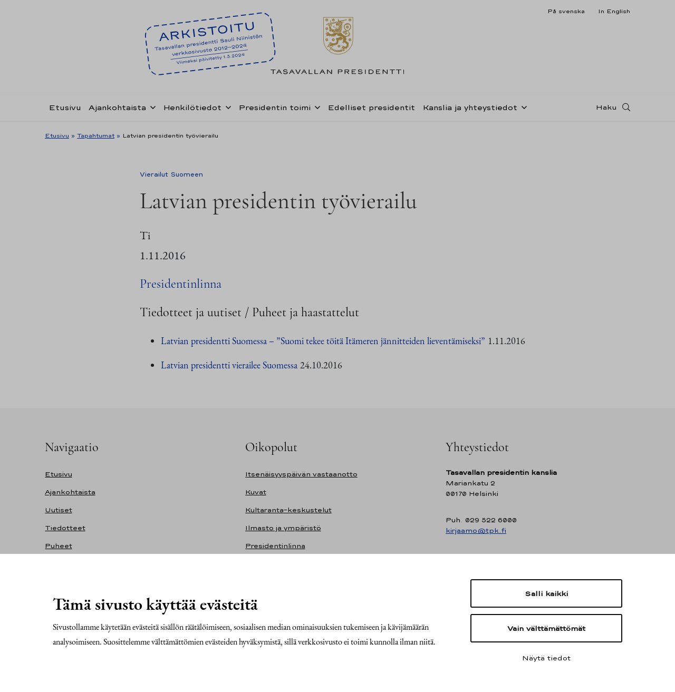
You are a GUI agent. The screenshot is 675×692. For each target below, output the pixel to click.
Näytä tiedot (546, 657)
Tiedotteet (65, 527)
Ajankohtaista (117, 107)
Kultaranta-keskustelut (288, 509)
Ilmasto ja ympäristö (283, 527)
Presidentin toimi (274, 107)
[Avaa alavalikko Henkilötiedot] (226, 106)
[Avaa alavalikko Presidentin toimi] (315, 106)
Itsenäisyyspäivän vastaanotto (301, 474)
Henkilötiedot (192, 107)
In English (614, 11)
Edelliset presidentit (371, 107)
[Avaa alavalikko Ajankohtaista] (151, 106)
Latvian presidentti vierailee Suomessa (229, 365)
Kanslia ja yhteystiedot (469, 107)
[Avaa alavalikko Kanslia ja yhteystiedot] (522, 106)
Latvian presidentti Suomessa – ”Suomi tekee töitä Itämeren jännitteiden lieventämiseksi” (323, 341)
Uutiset (58, 509)
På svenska (566, 11)
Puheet (58, 545)
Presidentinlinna (180, 283)
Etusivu (65, 107)
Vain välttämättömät (546, 628)
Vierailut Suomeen (171, 174)
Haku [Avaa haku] (606, 107)
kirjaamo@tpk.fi (476, 530)
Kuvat (255, 492)
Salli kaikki (546, 593)
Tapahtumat (95, 135)
